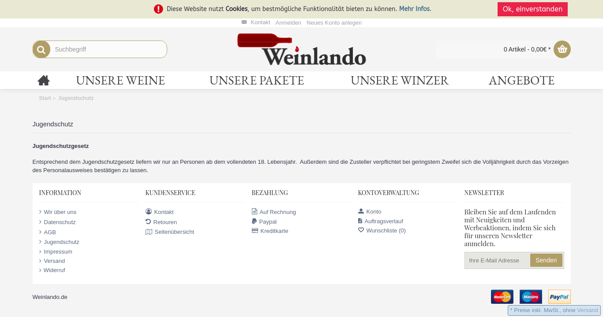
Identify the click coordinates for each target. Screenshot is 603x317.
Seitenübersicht (170, 232)
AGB (47, 232)
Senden (546, 260)
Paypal (264, 221)
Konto (370, 211)
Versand (52, 261)
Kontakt (160, 211)
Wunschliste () (382, 230)
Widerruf (52, 270)
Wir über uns (58, 211)
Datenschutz (57, 221)
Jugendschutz (59, 241)
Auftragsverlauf (380, 221)
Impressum (55, 251)
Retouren (161, 221)
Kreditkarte (270, 231)
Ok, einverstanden (536, 9)
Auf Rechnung (274, 211)
